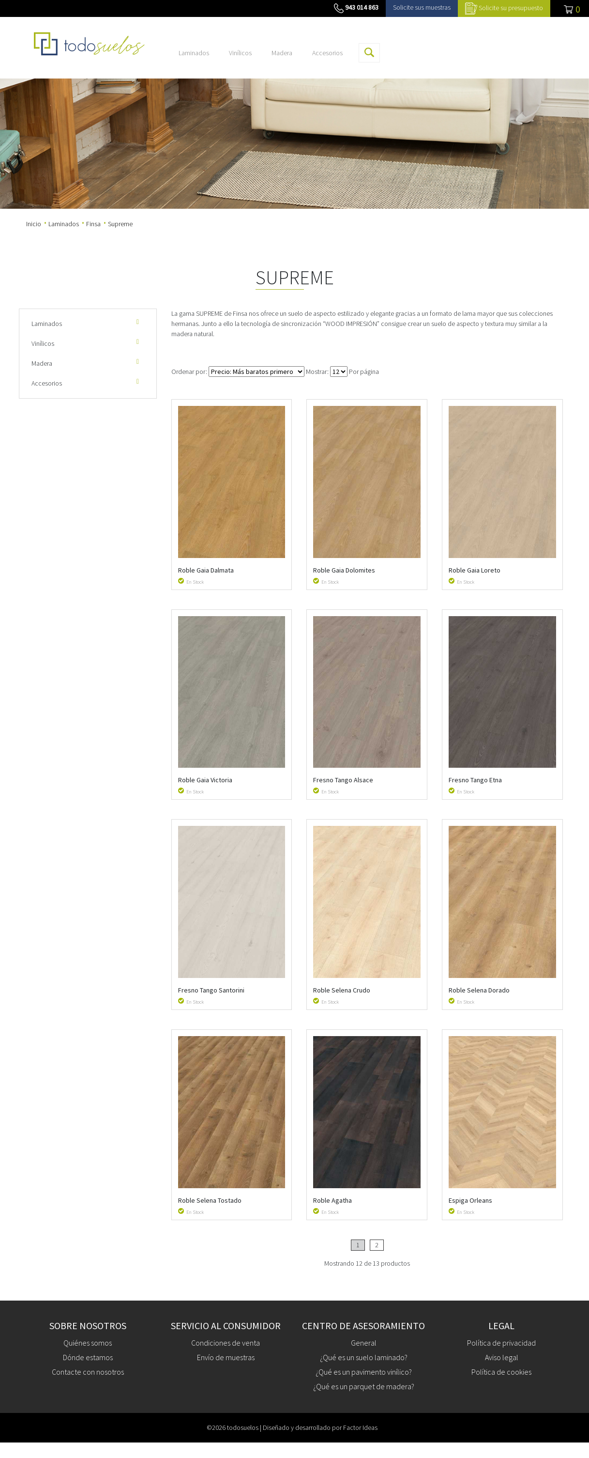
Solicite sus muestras (422, 7)
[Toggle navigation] (570, 8)
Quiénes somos (87, 1343)
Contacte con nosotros (88, 1372)
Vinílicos (86, 343)
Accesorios (86, 383)
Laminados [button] (194, 52)
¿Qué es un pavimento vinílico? (364, 1372)
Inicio (33, 223)
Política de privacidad (501, 1343)
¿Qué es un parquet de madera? (363, 1386)
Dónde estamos (88, 1357)
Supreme (120, 223)
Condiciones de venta (225, 1343)
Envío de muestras (226, 1357)
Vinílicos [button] (240, 52)
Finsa (93, 223)
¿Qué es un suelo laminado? (364, 1357)
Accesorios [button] (327, 52)
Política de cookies (501, 1372)
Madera (86, 363)
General (364, 1343)
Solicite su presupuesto (511, 7)
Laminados (63, 223)
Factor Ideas (360, 1427)
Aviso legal (501, 1357)
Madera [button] (282, 52)
